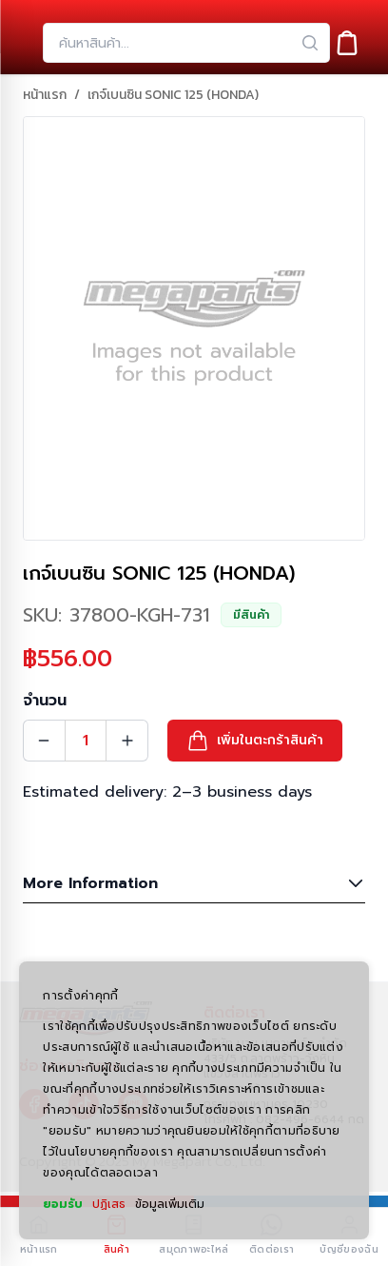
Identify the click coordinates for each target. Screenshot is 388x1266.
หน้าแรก (45, 95)
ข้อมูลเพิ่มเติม (169, 1204)
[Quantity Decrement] (44, 741)
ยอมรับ (63, 1204)
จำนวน (45, 700)
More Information (194, 883)
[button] (254, 741)
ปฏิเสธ (109, 1204)
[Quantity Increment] (127, 741)
